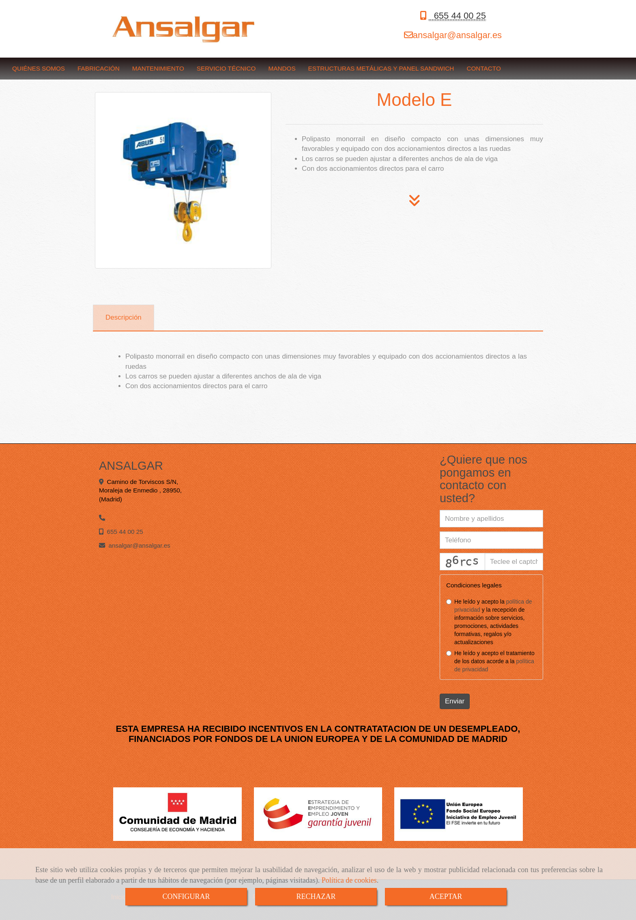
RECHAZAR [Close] (315, 896)
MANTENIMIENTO (158, 68)
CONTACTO (483, 68)
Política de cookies (349, 880)
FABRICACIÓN (98, 68)
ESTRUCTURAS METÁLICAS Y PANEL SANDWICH (381, 68)
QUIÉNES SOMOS (38, 68)
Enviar (454, 701)
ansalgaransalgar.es (457, 35)
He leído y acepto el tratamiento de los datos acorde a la (490, 661)
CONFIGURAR (186, 896)
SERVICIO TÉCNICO (226, 68)
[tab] (123, 318)
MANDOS (281, 68)
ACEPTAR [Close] (446, 896)
